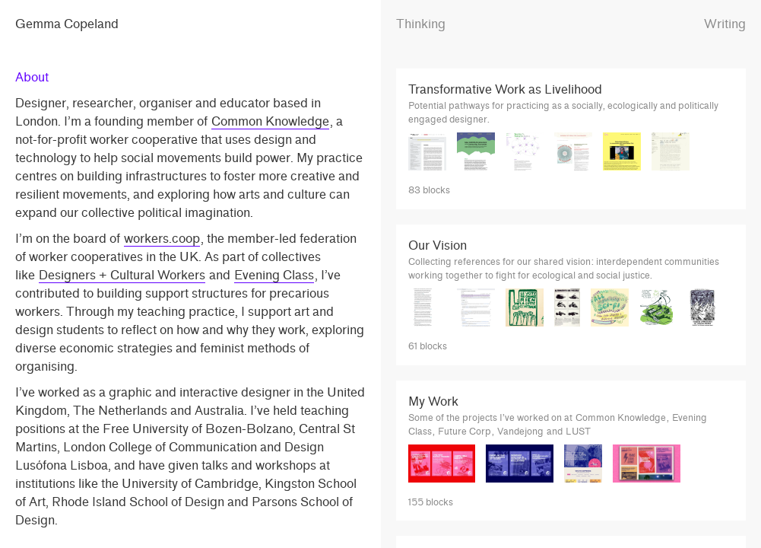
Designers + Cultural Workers (122, 275)
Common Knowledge (270, 121)
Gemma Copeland (67, 24)
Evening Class (274, 275)
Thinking (421, 24)
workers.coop (162, 238)
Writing (725, 24)
